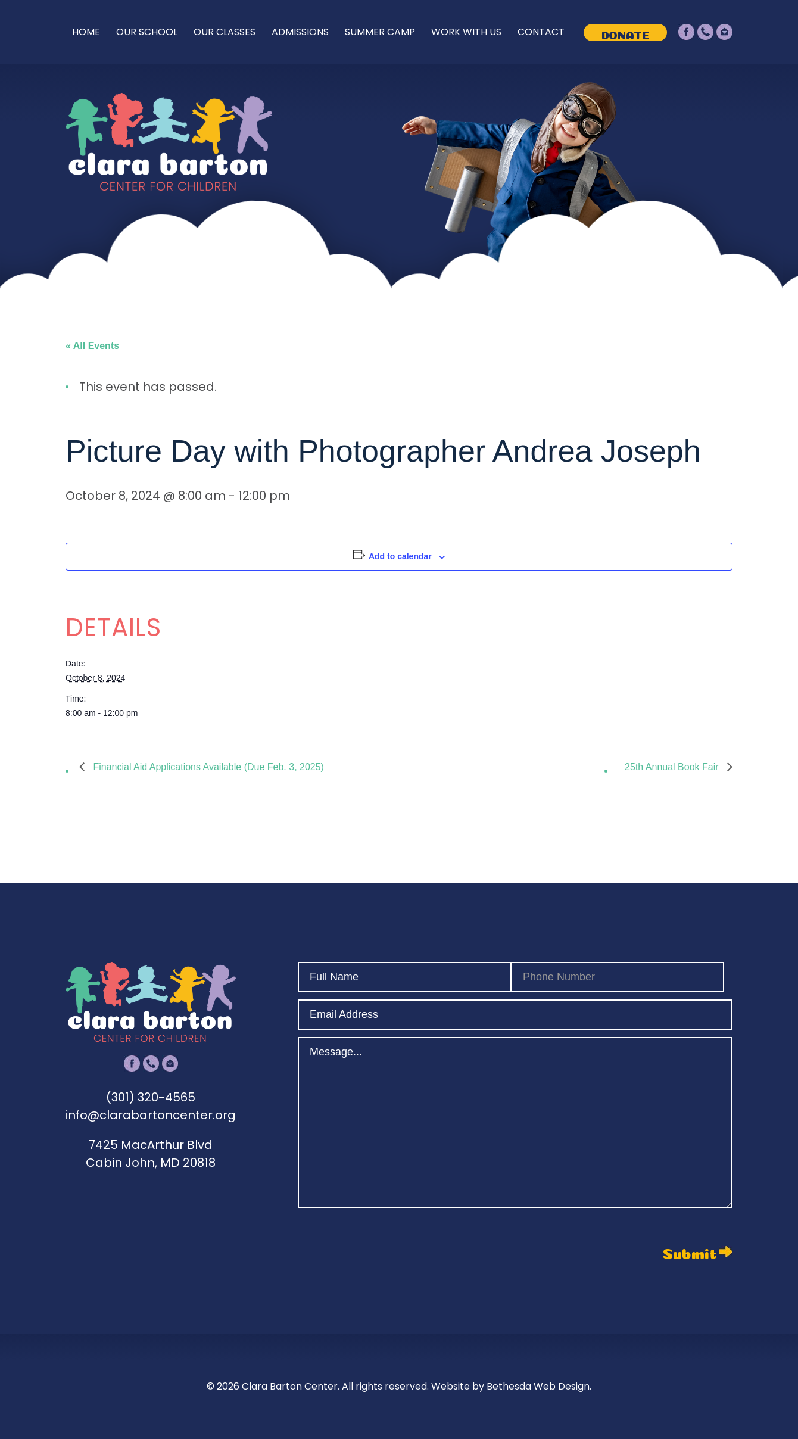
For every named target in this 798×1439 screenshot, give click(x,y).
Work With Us (466, 32)
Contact (541, 32)
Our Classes (224, 32)
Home (86, 32)
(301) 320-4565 (150, 1097)
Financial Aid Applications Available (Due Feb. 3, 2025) (207, 767)
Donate (625, 33)
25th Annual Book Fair (673, 767)
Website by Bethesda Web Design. (511, 1386)
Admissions (300, 32)
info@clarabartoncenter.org (151, 1115)
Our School (146, 32)
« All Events (92, 346)
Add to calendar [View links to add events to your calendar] (400, 556)
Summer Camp (380, 32)
